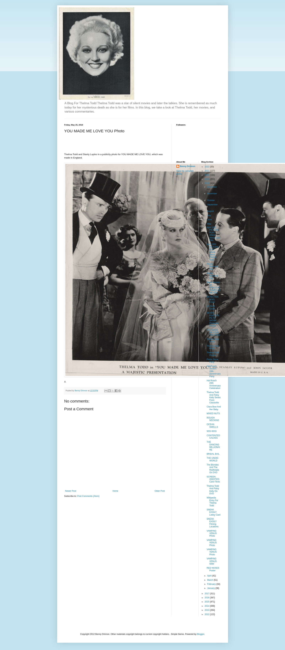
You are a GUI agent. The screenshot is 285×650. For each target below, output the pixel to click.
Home (115, 491)
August (211, 211)
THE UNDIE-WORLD (213, 459)
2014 (207, 606)
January (211, 588)
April (209, 575)
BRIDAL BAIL (213, 454)
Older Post (160, 491)
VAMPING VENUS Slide (212, 561)
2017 (207, 593)
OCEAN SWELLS (212, 425)
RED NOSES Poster (213, 569)
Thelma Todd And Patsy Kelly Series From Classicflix (214, 397)
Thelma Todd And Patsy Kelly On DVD (213, 490)
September (212, 204)
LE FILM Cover (211, 307)
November (212, 193)
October (211, 200)
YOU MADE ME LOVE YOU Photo (213, 332)
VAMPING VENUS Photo (212, 533)
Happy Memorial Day (212, 266)
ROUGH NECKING (213, 419)
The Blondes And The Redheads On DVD (213, 469)
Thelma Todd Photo (213, 340)
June (209, 219)
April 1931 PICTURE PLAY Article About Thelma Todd (213, 252)
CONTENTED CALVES (213, 436)
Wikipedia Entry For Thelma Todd (212, 501)
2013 (207, 610)
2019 (207, 179)
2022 (207, 166)
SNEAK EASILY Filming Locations (212, 523)
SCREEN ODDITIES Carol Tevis (213, 479)
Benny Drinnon (187, 166)
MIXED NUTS (213, 413)
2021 (207, 171)
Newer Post (70, 491)
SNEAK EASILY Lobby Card (213, 512)
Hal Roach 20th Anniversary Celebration (214, 384)
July (209, 215)
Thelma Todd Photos (213, 353)
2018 (207, 183)
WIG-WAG (212, 431)
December (212, 187)
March (210, 580)
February (211, 584)
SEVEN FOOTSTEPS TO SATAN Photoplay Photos (213, 319)
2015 (207, 601)
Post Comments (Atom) (88, 496)
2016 (207, 597)
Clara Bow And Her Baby (214, 407)
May (209, 224)
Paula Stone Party (212, 360)
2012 (207, 614)
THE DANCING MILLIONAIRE (213, 446)
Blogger (200, 634)
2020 (207, 175)
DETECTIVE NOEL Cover (213, 299)
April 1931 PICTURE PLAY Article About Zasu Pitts (213, 233)
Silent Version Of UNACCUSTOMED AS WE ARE (213, 287)
